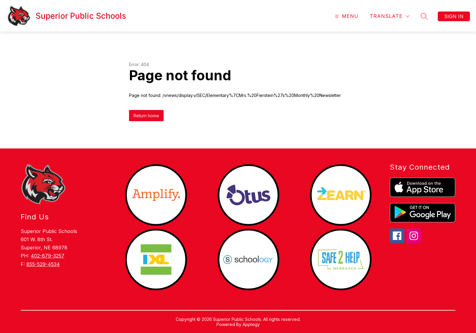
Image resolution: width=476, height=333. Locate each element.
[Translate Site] (389, 16)
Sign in (454, 16)
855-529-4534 (43, 264)
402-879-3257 (47, 256)
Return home (146, 115)
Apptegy (251, 324)
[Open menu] (346, 16)
